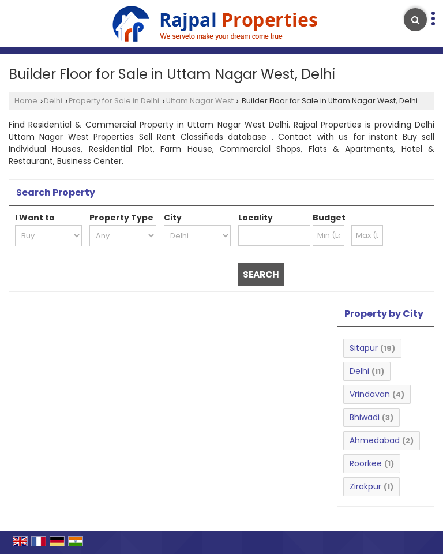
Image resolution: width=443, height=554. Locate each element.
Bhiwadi (365, 417)
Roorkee (366, 463)
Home (25, 101)
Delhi (53, 101)
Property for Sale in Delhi (114, 101)
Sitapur (364, 348)
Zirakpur (365, 486)
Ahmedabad (375, 440)
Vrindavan (370, 394)
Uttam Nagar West (200, 101)
